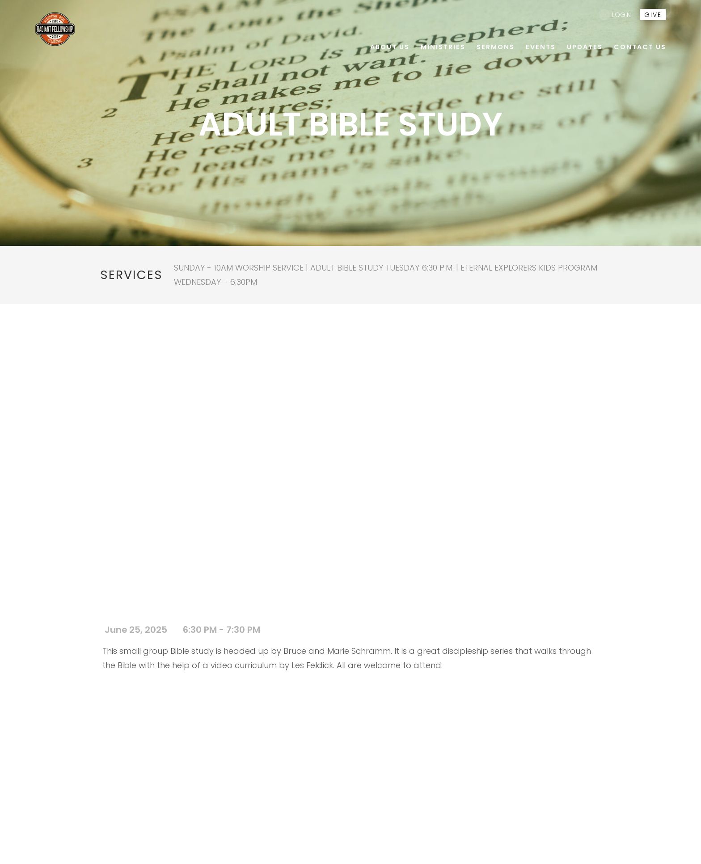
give (653, 14)
